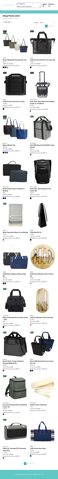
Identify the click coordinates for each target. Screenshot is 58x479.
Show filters (7, 22)
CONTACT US (51, 5)
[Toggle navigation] (5, 11)
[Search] (27, 6)
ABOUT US (45, 5)
